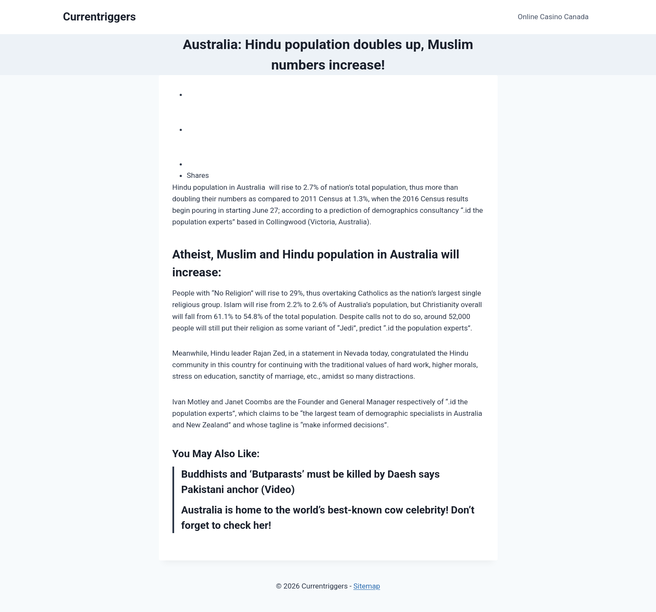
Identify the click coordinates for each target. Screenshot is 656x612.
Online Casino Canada (553, 16)
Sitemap (366, 586)
